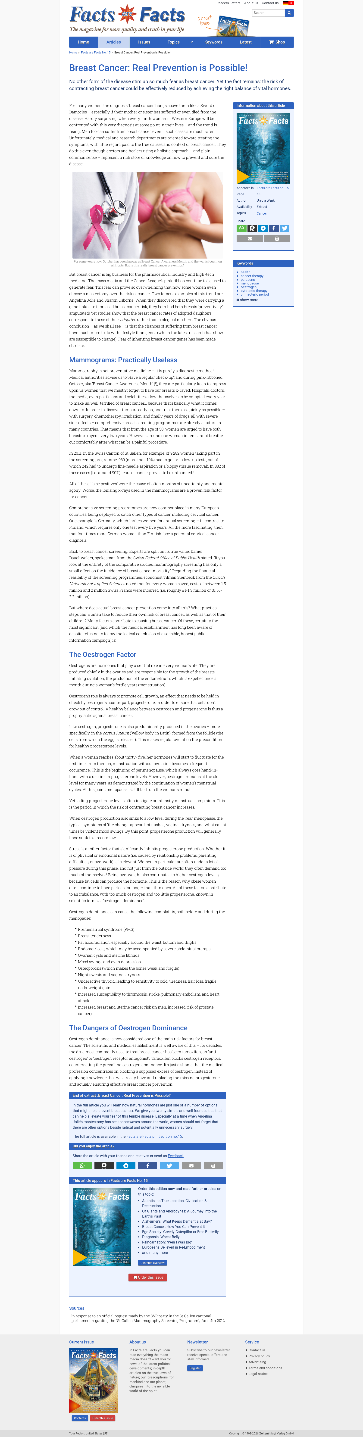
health (245, 272)
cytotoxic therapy (254, 291)
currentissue (204, 20)
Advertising (257, 1362)
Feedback (176, 1156)
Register (195, 1368)
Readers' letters (228, 3)
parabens (248, 280)
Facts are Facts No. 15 (95, 52)
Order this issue (147, 1277)
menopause (250, 283)
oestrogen (249, 287)
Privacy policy (259, 1356)
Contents (80, 1418)
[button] (82, 1165)
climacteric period (255, 294)
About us (251, 3)
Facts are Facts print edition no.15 (154, 1136)
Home (73, 52)
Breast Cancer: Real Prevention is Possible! (142, 52)
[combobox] (268, 13)
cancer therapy (252, 276)
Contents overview (153, 1263)
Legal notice (258, 1374)
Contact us (270, 3)
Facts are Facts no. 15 (273, 188)
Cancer (262, 213)
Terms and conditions (265, 1368)
